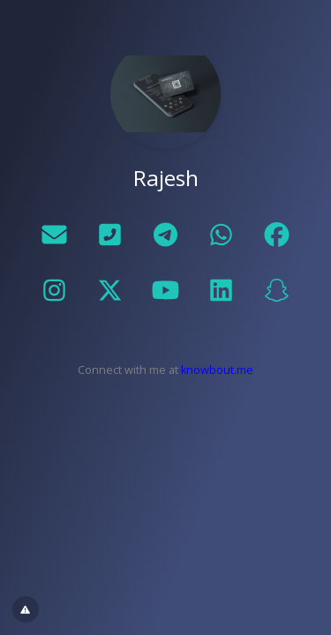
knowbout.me (217, 369)
